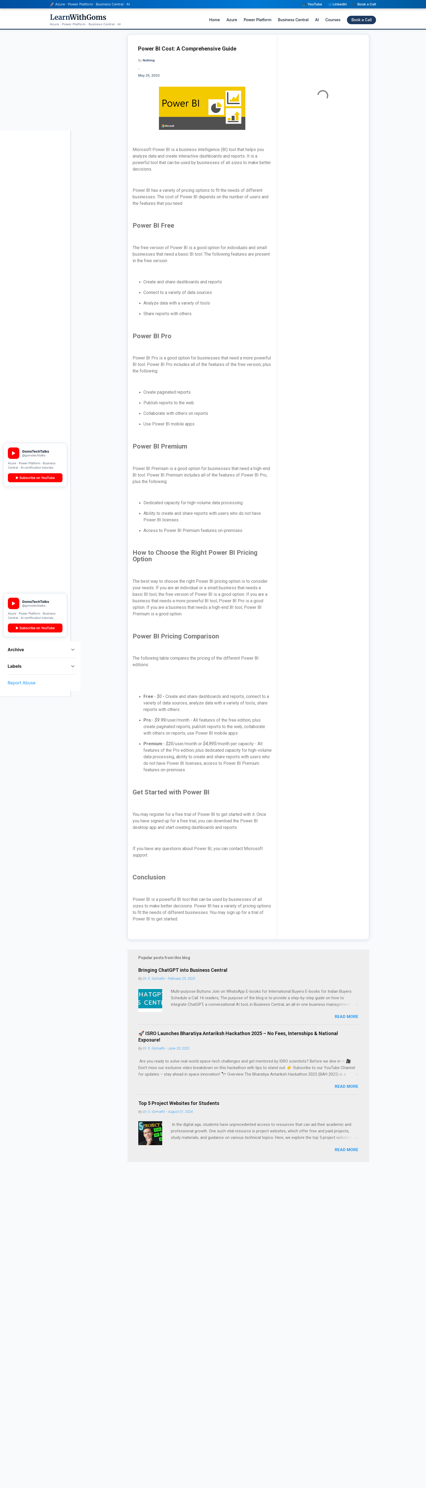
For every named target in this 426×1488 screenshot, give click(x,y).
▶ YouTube (35, 354)
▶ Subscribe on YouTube (35, 478)
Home (214, 19)
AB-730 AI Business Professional (32, 183)
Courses (333, 19)
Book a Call (361, 19)
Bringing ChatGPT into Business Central (182, 975)
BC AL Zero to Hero (32, 220)
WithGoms (78, 17)
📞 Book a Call (364, 4)
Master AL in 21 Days (33, 238)
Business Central (293, 19)
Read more (346, 1016)
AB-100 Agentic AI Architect (31, 157)
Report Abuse (22, 682)
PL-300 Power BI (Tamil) (30, 249)
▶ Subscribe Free (35, 430)
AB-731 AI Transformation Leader (34, 170)
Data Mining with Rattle (34, 260)
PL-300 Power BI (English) (30, 196)
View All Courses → (35, 272)
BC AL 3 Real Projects (34, 229)
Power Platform (257, 19)
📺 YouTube (312, 4)
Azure (231, 19)
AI (317, 19)
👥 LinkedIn (337, 4)
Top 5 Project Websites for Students (178, 1108)
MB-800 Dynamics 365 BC (35, 209)
